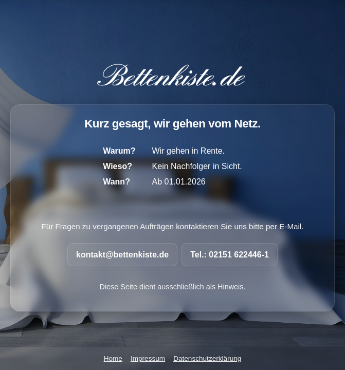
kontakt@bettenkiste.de (122, 254)
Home (113, 358)
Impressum (148, 358)
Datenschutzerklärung (207, 358)
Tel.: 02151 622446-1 (229, 254)
